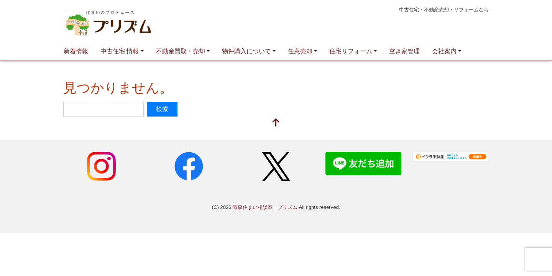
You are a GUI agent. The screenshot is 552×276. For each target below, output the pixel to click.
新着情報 (76, 51)
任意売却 (300, 51)
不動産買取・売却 (180, 51)
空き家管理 (404, 51)
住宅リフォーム (350, 51)
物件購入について (246, 51)
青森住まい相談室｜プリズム (136, 21)
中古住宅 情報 (119, 51)
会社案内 (444, 51)
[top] (276, 123)
